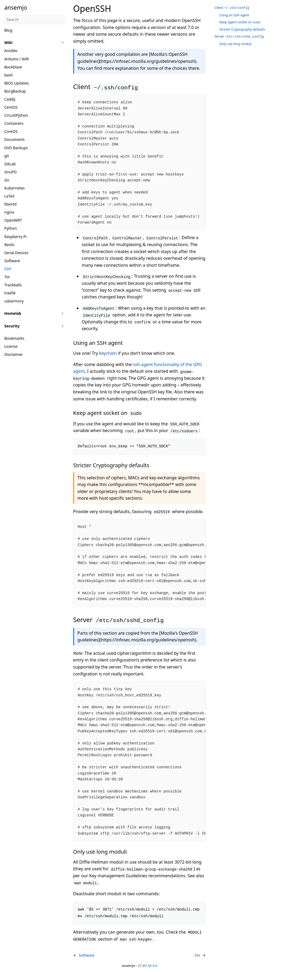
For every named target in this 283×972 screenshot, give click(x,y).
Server (239, 36)
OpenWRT (13, 220)
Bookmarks (14, 338)
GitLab (10, 163)
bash (8, 75)
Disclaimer (13, 354)
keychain (108, 353)
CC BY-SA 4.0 (147, 965)
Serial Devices (16, 252)
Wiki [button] (8, 42)
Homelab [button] (12, 313)
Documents (14, 139)
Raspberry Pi (15, 236)
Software (12, 260)
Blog (8, 30)
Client (231, 7)
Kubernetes (14, 188)
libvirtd (10, 204)
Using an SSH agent (234, 15)
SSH (7, 268)
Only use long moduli (235, 44)
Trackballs (13, 284)
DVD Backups (16, 147)
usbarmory (14, 301)
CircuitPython (16, 115)
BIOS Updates (16, 83)
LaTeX (9, 196)
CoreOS (10, 131)
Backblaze (13, 67)
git (6, 155)
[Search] (34, 19)
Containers (14, 123)
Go (6, 179)
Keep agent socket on (239, 22)
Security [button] (12, 325)
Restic (9, 244)
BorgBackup (15, 91)
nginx (9, 212)
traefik (10, 292)
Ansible (10, 50)
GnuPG (10, 171)
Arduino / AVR (16, 58)
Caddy (9, 99)
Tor (7, 276)
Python (10, 228)
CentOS (10, 107)
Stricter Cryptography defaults (242, 29)
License (10, 346)
